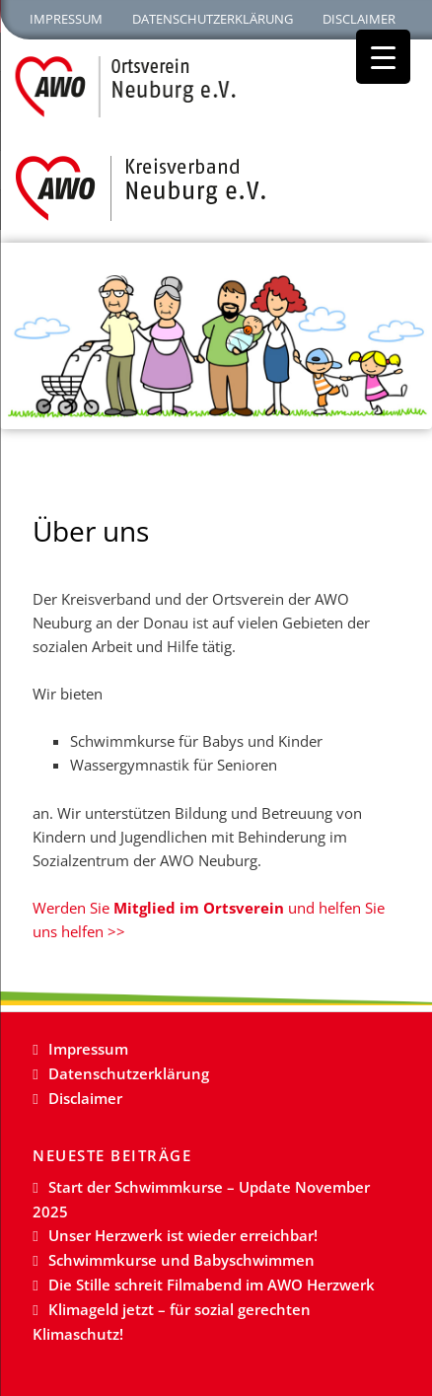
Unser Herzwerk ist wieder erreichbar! (183, 1235)
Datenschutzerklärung (212, 19)
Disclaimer (359, 19)
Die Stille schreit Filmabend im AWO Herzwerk (211, 1284)
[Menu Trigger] (383, 57)
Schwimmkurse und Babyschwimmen (181, 1260)
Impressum (66, 19)
